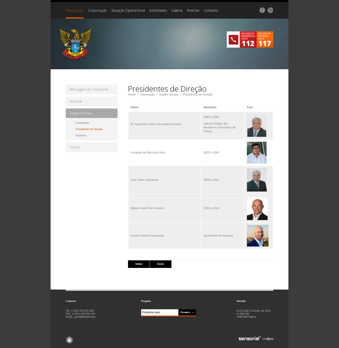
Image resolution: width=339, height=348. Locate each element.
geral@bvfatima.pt (85, 316)
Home (132, 94)
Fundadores (83, 122)
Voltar (138, 264)
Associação (147, 94)
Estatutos (81, 135)
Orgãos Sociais (168, 94)
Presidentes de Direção (89, 129)
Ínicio (160, 264)
